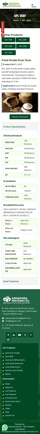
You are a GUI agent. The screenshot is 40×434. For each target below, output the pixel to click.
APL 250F (8, 46)
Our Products (10, 391)
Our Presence (10, 394)
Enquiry (8, 405)
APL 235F (22, 40)
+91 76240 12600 (12, 325)
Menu (34, 6)
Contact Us (9, 415)
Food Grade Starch (12, 367)
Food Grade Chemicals (14, 364)
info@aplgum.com (13, 321)
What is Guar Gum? (13, 401)
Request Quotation (20, 117)
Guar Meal (9, 356)
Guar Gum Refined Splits (15, 360)
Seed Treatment (11, 281)
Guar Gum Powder (12, 353)
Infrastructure (11, 398)
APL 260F (9, 53)
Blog (7, 412)
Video (7, 408)
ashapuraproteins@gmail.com (18, 318)
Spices (8, 374)
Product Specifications (14, 127)
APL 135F (8, 40)
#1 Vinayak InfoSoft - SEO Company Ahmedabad (20, 428)
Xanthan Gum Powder (14, 370)
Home (16, 20)
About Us (9, 387)
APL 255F (23, 46)
